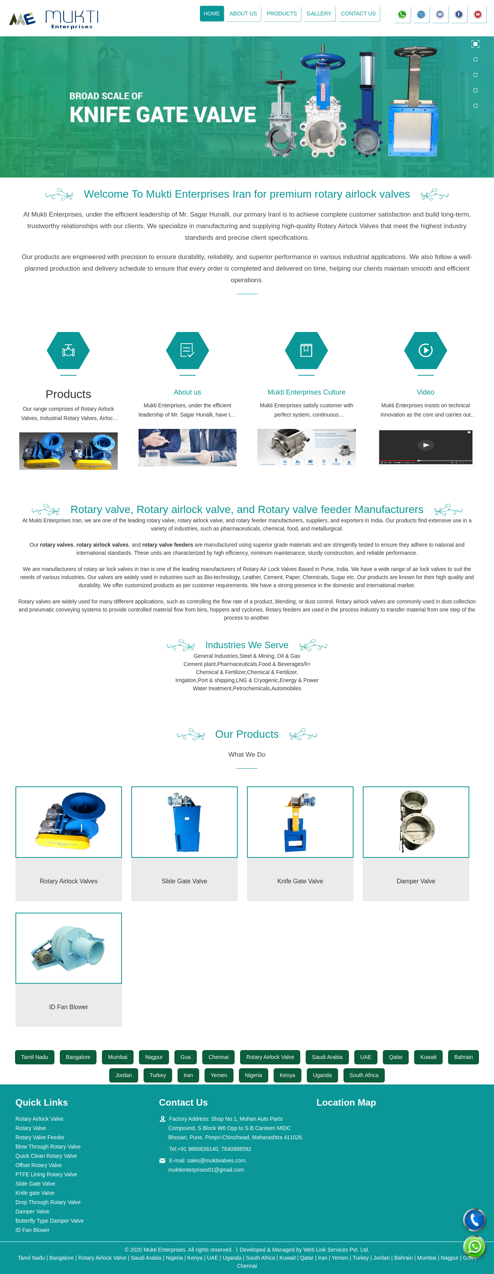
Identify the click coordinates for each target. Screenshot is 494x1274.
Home (211, 13)
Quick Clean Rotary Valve (46, 1156)
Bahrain (463, 1057)
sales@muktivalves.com (216, 1160)
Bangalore (78, 1057)
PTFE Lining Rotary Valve (46, 1174)
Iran (188, 1075)
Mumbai (117, 1057)
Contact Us (358, 13)
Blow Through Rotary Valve (48, 1147)
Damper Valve (32, 1211)
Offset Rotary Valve (38, 1165)
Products (282, 13)
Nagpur (154, 1057)
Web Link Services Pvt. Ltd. (336, 1250)
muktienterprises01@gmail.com (206, 1170)
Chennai (218, 1057)
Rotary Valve (30, 1128)
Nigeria (253, 1075)
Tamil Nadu (34, 1057)
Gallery (318, 13)
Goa (186, 1057)
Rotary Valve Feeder (39, 1137)
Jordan (123, 1075)
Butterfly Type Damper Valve (49, 1221)
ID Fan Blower (32, 1230)
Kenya (287, 1075)
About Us (243, 13)
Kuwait (428, 1057)
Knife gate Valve (34, 1193)
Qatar (396, 1057)
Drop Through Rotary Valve (48, 1202)
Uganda (322, 1075)
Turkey (158, 1075)
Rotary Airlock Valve (270, 1057)
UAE (366, 1057)
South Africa (364, 1075)
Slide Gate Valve (35, 1184)
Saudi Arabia (327, 1057)
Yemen (219, 1075)
